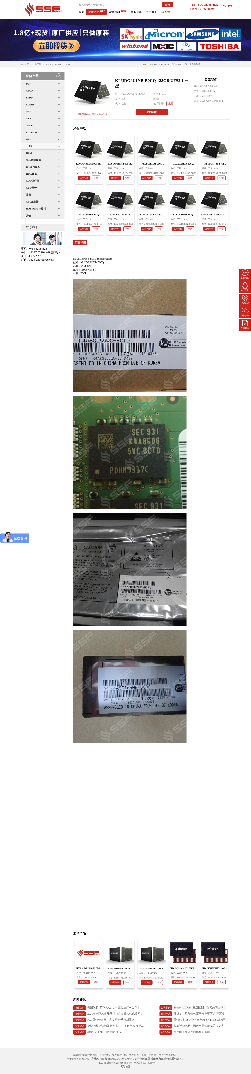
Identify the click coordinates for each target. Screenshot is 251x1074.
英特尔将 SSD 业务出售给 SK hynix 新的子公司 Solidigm (194, 1020)
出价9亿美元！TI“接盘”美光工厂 (100, 1032)
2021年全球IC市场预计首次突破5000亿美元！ (108, 1013)
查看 (170, 103)
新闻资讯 (136, 11)
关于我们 (151, 11)
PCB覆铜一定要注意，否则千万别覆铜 (103, 1020)
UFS (47, 64)
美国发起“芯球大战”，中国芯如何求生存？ (106, 1007)
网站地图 (125, 1066)
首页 (81, 11)
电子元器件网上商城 (165, 1055)
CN (224, 6)
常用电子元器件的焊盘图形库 (184, 1032)
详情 (96, 178)
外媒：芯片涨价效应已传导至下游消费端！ (193, 1013)
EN (230, 6)
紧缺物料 (118, 11)
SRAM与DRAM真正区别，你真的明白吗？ (192, 1007)
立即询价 (152, 112)
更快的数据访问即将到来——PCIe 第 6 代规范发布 (108, 1026)
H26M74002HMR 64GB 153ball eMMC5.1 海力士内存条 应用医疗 (171, 65)
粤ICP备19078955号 (144, 1062)
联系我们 (167, 11)
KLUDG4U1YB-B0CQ (62, 64)
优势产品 (96, 11)
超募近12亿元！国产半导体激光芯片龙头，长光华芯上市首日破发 (194, 1026)
